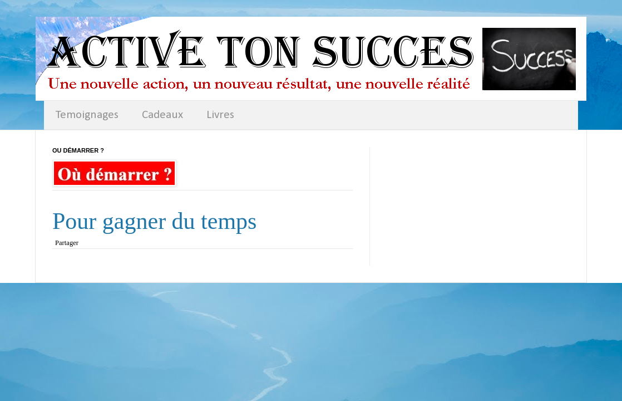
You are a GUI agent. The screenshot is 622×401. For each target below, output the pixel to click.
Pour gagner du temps (154, 221)
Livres (220, 115)
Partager (66, 243)
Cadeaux (162, 115)
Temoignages (87, 115)
